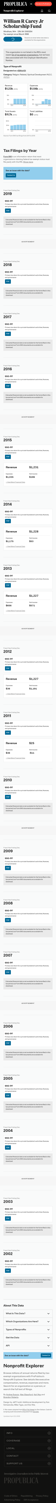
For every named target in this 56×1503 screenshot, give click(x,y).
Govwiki (36, 1412)
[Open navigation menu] (31, 4)
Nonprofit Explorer (13, 10)
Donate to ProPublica (43, 4)
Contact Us (11, 175)
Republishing (26, 1496)
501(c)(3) (22, 70)
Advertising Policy (12, 1500)
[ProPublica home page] (21, 1480)
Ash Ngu (37, 1394)
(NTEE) (6, 77)
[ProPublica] (15, 4)
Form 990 (7, 156)
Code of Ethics (10, 1496)
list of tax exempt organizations (25, 55)
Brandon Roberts (10, 1397)
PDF (8, 210)
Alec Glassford (26, 1394)
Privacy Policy (42, 1496)
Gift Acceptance (31, 1500)
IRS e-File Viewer (28, 1410)
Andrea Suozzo (12, 1394)
